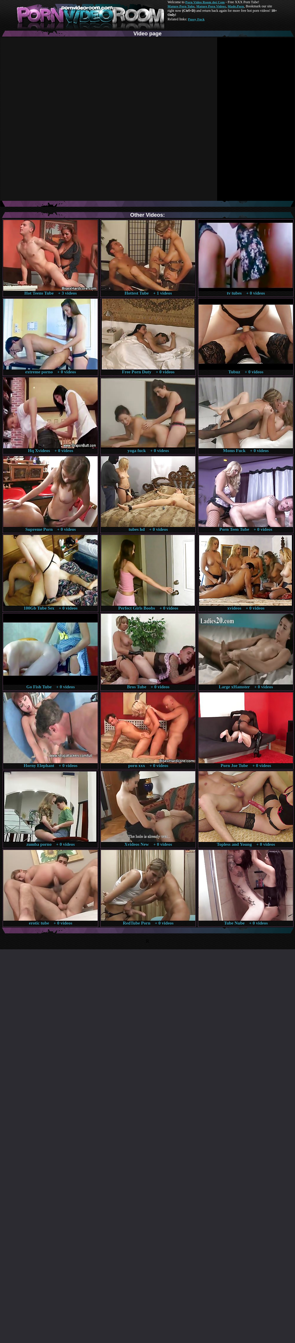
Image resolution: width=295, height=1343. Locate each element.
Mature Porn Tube (181, 6)
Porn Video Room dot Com (204, 2)
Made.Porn (236, 6)
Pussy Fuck (196, 19)
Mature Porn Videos (211, 6)
